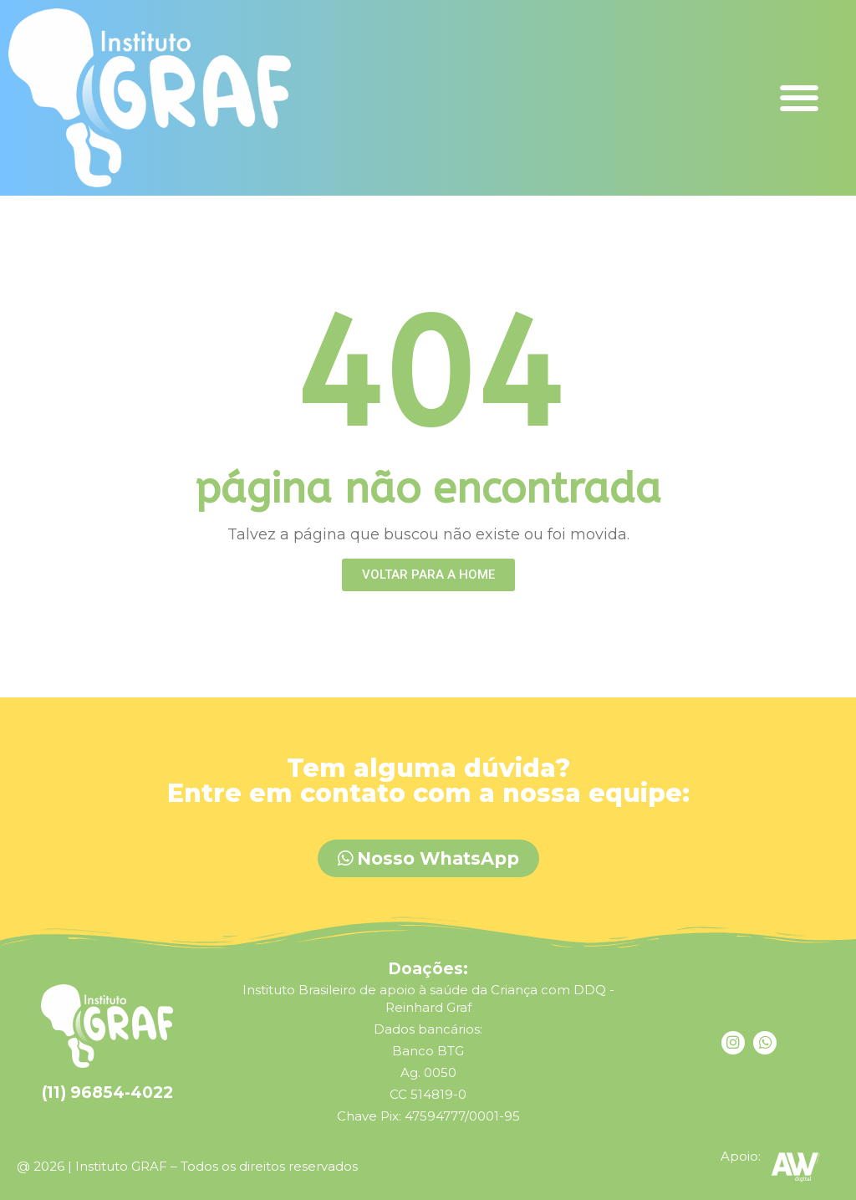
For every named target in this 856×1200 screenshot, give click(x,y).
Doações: (428, 968)
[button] (799, 97)
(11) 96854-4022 (107, 1092)
